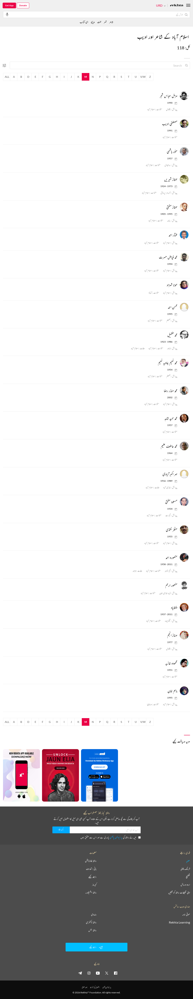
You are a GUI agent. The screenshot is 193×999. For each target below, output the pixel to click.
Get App (9, 5)
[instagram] (89, 973)
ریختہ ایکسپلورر (90, 892)
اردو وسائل (185, 884)
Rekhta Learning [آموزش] (179, 922)
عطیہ (188, 860)
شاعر (111, 22)
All (7, 76)
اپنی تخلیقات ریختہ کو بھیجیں (179, 892)
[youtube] (98, 973)
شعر (105, 22)
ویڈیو (93, 22)
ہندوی (93, 914)
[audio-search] (7, 14)
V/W (143, 76)
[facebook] (116, 973)
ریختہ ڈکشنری (91, 922)
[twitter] (107, 973)
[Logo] (176, 5)
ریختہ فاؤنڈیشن (90, 860)
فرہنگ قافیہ (185, 868)
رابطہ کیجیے (92, 876)
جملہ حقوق (84, 987)
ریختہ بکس (92, 930)
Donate (23, 5)
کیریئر (94, 884)
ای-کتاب (84, 22)
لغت (99, 22)
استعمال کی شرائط (95, 987)
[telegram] (80, 973)
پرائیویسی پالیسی (116, 837)
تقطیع (188, 876)
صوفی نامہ (186, 914)
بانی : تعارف (91, 868)
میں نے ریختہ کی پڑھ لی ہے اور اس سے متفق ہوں (110, 837)
